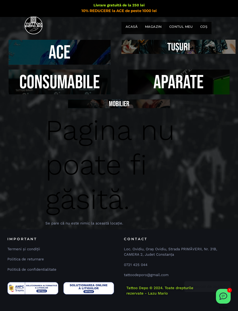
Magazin (153, 27)
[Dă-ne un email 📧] (223, 296)
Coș (203, 27)
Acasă (132, 27)
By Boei (223, 307)
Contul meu (181, 27)
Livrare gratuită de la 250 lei (119, 5)
